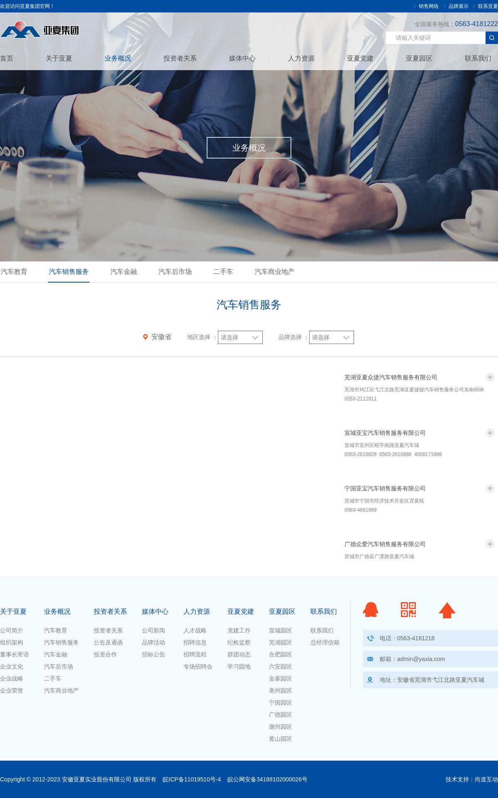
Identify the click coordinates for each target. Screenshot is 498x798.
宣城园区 (280, 630)
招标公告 (153, 654)
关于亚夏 (59, 58)
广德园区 (280, 714)
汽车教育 (14, 271)
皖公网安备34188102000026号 (267, 779)
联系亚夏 (488, 6)
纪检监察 (239, 642)
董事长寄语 (14, 654)
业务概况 (118, 58)
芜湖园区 (280, 642)
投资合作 (105, 654)
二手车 (223, 271)
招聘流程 (195, 654)
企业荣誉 (11, 690)
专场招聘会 (197, 666)
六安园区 (280, 666)
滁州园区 (280, 727)
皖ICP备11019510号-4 (192, 779)
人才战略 (195, 630)
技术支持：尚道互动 (472, 779)
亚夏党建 (360, 58)
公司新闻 (153, 630)
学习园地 (239, 666)
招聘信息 (195, 642)
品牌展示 (459, 6)
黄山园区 (280, 739)
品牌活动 (153, 642)
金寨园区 (280, 678)
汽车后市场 (175, 271)
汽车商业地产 (275, 271)
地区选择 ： (202, 337)
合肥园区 (280, 654)
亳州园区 (280, 690)
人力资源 (301, 58)
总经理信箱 (324, 642)
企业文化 (11, 666)
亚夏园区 (419, 58)
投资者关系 (180, 58)
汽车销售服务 (69, 271)
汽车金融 (123, 271)
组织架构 (11, 642)
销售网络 (429, 6)
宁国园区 (280, 702)
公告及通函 (108, 642)
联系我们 (478, 58)
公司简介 (11, 630)
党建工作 (239, 630)
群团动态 (239, 654)
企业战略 (11, 678)
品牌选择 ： (293, 337)
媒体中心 (242, 58)
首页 (6, 58)
